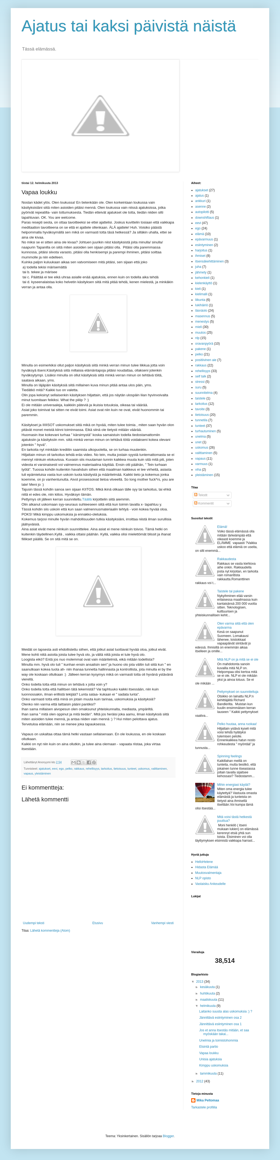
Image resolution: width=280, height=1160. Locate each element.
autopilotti (202, 212)
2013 (200, 982)
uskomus (144, 768)
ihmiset (200, 256)
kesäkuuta (208, 987)
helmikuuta (208, 1006)
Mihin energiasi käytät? (233, 785)
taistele (200, 398)
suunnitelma (204, 393)
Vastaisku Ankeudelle (210, 884)
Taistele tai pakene (230, 591)
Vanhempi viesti (162, 923)
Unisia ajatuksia (210, 1059)
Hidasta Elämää (206, 867)
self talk (200, 376)
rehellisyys (92, 768)
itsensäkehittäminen (209, 261)
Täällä (87, 499)
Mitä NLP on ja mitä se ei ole (237, 659)
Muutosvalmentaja (208, 873)
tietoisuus (120, 768)
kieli (198, 289)
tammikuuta (209, 1073)
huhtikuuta (208, 993)
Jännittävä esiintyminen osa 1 (220, 1024)
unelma (200, 436)
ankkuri (200, 201)
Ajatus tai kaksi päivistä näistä (129, 26)
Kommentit (204, 503)
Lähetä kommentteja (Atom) (50, 930)
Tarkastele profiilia (204, 1107)
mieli (198, 327)
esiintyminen (204, 245)
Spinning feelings (229, 756)
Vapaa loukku (209, 1053)
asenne (200, 206)
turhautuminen (205, 431)
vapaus (28, 773)
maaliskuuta (209, 1000)
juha (198, 267)
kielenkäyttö (203, 283)
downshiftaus (204, 217)
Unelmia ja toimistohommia (218, 1040)
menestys (202, 321)
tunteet (132, 768)
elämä (199, 234)
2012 (200, 1081)
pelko (68, 768)
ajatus (199, 195)
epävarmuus (204, 239)
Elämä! (222, 527)
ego (61, 768)
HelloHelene (204, 862)
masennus (202, 316)
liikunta (200, 300)
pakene (200, 349)
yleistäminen (43, 773)
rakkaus (79, 768)
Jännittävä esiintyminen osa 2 (220, 1017)
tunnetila (201, 420)
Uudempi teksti (33, 923)
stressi (200, 382)
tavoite (200, 409)
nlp (197, 338)
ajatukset (44, 768)
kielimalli (201, 294)
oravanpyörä (204, 343)
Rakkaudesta (226, 559)
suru (198, 387)
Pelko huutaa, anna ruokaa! (237, 724)
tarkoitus (106, 768)
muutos (200, 332)
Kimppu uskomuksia (213, 1065)
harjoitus (201, 250)
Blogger (168, 1136)
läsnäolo (201, 310)
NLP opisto (203, 878)
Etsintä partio (208, 1047)
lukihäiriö (201, 305)
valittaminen (159, 768)
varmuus (201, 464)
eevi (54, 768)
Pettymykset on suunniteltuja (237, 692)
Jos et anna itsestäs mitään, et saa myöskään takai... (224, 1032)
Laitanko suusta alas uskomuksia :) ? (225, 1011)
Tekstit (200, 495)
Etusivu (97, 923)
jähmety (200, 272)
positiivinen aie (205, 360)
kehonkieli (202, 278)
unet (198, 442)
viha (198, 469)
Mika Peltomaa (208, 1100)
